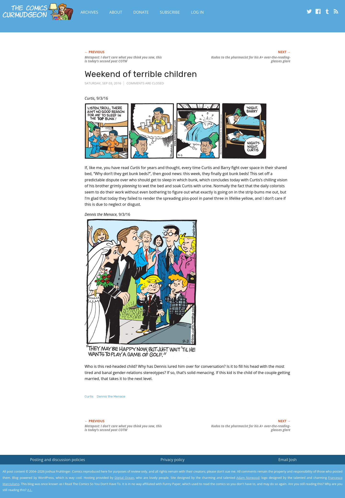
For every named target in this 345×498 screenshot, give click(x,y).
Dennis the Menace (111, 396)
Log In (197, 12)
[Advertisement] (39, 90)
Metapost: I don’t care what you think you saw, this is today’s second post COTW (123, 59)
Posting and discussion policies (57, 459)
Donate (141, 12)
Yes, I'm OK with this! (304, 480)
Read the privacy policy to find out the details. (302, 468)
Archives (89, 12)
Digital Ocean (124, 477)
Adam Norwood (247, 477)
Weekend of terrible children (141, 74)
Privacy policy (172, 459)
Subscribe (170, 12)
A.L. (30, 490)
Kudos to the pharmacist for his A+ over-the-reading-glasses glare (250, 59)
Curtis (89, 396)
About (115, 12)
